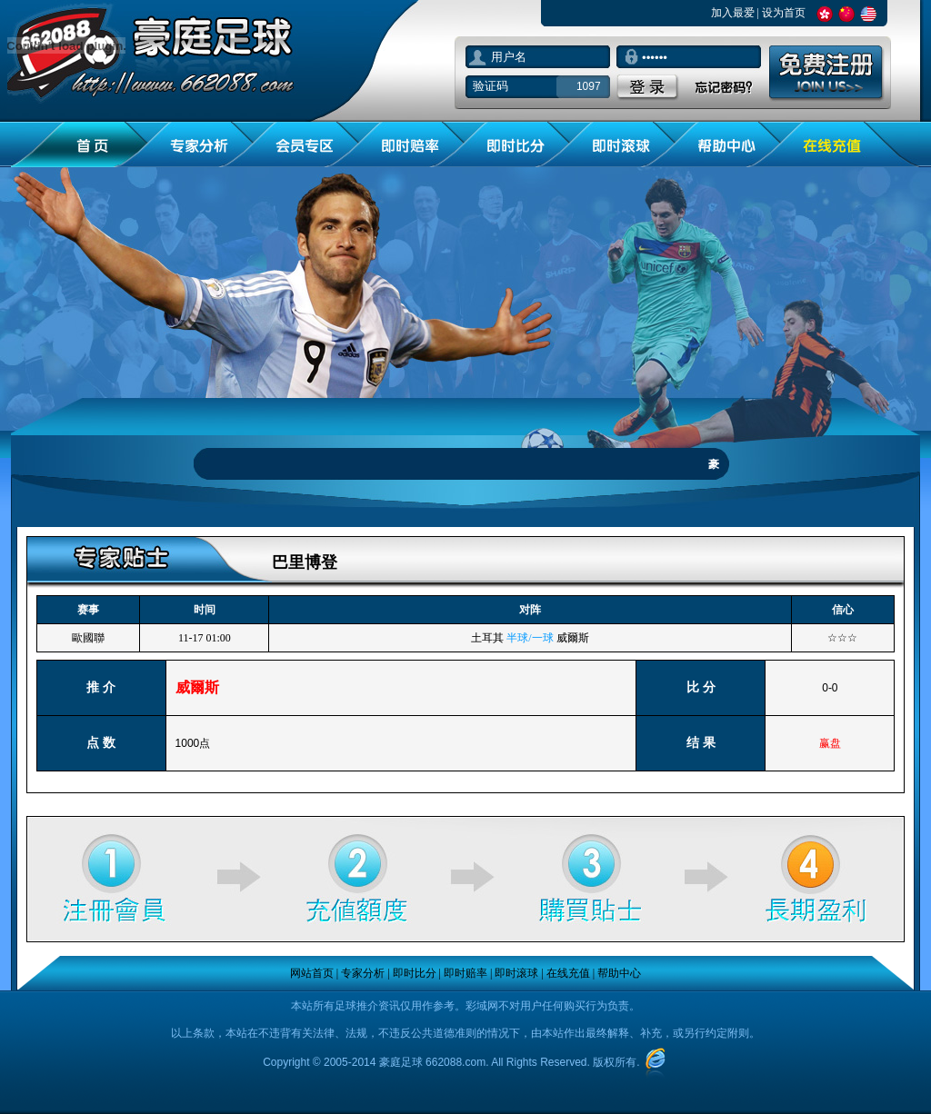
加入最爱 (733, 12)
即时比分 (414, 973)
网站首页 (312, 973)
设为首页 (784, 12)
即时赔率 (465, 973)
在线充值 (568, 973)
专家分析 (363, 973)
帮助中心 (619, 973)
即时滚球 (516, 973)
